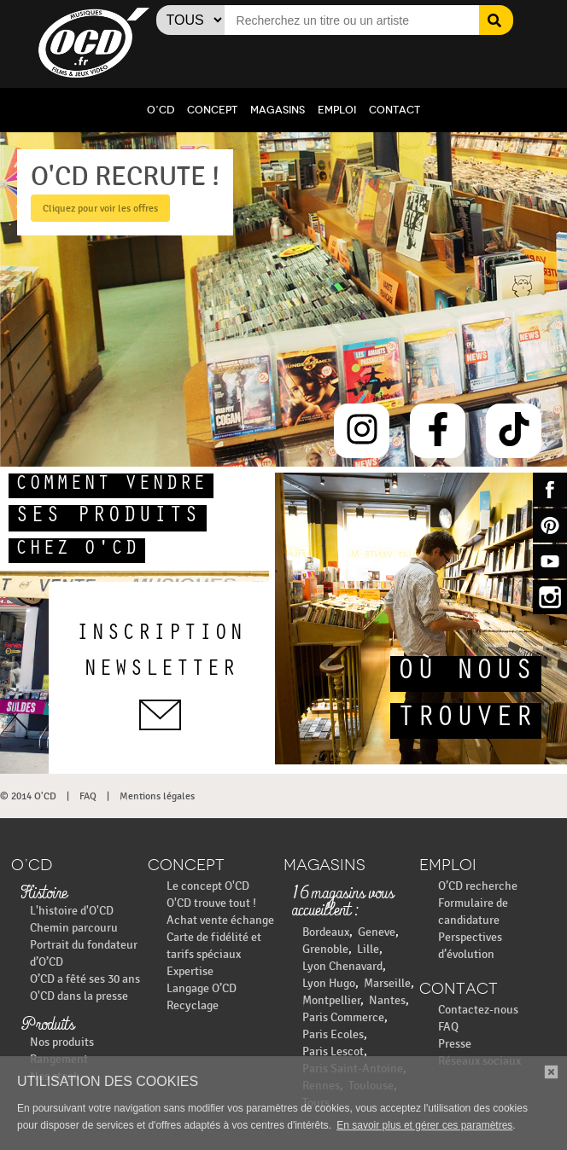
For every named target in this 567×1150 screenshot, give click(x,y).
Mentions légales (157, 796)
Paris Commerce (343, 1017)
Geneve (376, 932)
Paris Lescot (333, 1051)
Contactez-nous (478, 1009)
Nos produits (62, 1042)
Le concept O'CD (208, 886)
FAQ (87, 796)
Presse (454, 1044)
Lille (368, 949)
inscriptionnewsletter (160, 677)
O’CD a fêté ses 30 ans (85, 979)
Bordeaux (325, 932)
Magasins (277, 110)
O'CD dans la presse (79, 996)
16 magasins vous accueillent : (343, 903)
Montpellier (331, 1000)
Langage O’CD (202, 988)
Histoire (43, 894)
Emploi (337, 110)
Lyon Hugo (328, 983)
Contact (394, 110)
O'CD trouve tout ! (211, 903)
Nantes (387, 1000)
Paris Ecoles (333, 1034)
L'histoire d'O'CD (72, 910)
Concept (212, 110)
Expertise (190, 971)
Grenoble (325, 949)
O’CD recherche (477, 886)
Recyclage (193, 1005)
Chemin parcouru (74, 928)
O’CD (160, 110)
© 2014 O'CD (28, 796)
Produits (47, 1025)
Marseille (387, 983)
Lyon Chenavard (342, 966)
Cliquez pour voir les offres (96, 208)
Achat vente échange (220, 920)
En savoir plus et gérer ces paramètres (424, 1125)
